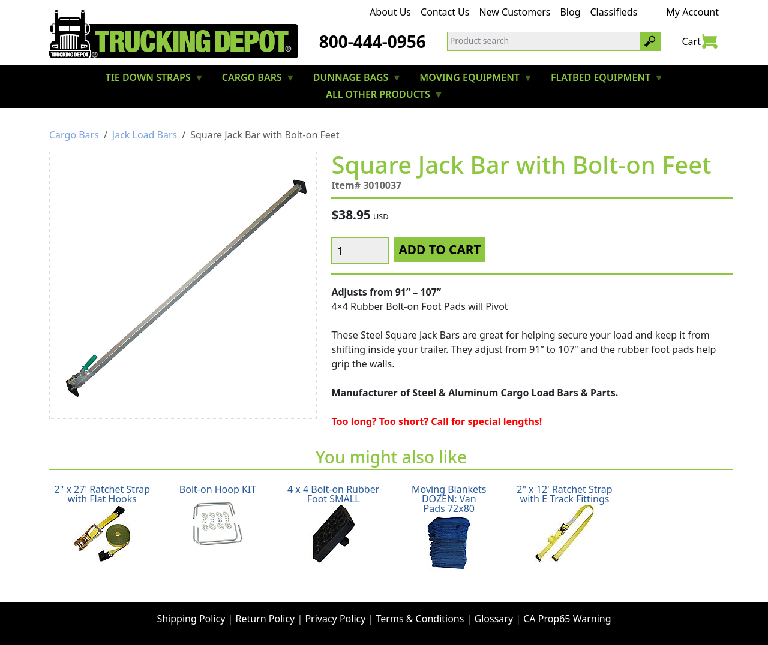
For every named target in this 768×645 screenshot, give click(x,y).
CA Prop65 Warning (567, 618)
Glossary (494, 618)
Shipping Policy (191, 618)
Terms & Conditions (420, 618)
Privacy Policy (335, 618)
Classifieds (614, 12)
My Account (692, 12)
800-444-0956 (372, 41)
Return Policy (265, 618)
